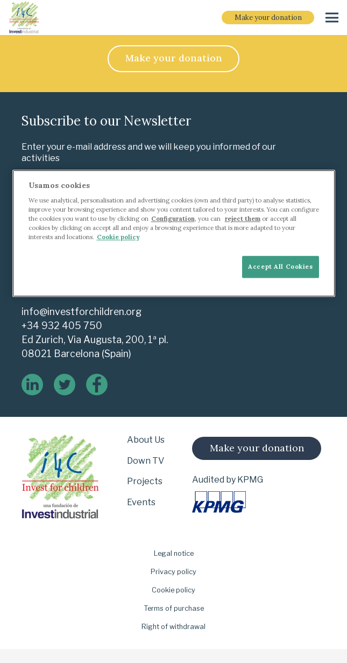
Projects (144, 481)
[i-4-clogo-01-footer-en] (24, 17)
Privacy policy (173, 572)
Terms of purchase (174, 608)
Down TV (145, 461)
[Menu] (331, 17)
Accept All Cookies (280, 266)
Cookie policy (173, 590)
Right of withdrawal (173, 627)
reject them (242, 219)
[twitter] (64, 384)
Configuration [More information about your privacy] (173, 219)
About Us (146, 440)
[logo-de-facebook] (97, 384)
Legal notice (174, 553)
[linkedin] (32, 384)
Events (141, 502)
